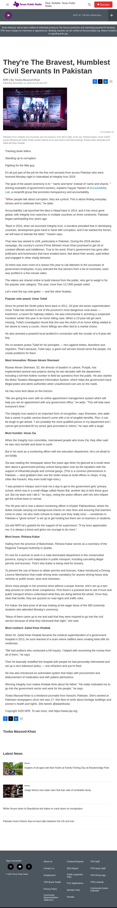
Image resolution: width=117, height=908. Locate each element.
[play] (8, 15)
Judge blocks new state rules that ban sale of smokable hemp (57, 790)
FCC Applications (75, 883)
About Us (48, 861)
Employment (49, 875)
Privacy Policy (50, 889)
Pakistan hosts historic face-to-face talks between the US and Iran (38, 821)
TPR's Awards (97, 882)
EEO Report (72, 868)
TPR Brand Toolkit (52, 882)
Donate (104, 4)
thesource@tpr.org (91, 30)
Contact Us (49, 868)
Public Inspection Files (75, 875)
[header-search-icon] (89, 4)
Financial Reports (75, 861)
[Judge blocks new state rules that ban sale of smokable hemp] (13, 791)
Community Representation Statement (51, 897)
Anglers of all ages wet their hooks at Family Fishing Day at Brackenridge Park (66, 767)
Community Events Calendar (99, 889)
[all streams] (112, 15)
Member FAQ (73, 890)
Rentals (70, 897)
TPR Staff (94, 861)
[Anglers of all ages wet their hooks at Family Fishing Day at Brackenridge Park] (13, 768)
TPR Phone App (98, 875)
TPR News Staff (97, 868)
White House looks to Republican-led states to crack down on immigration (43, 808)
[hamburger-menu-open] (7, 5)
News (27, 763)
